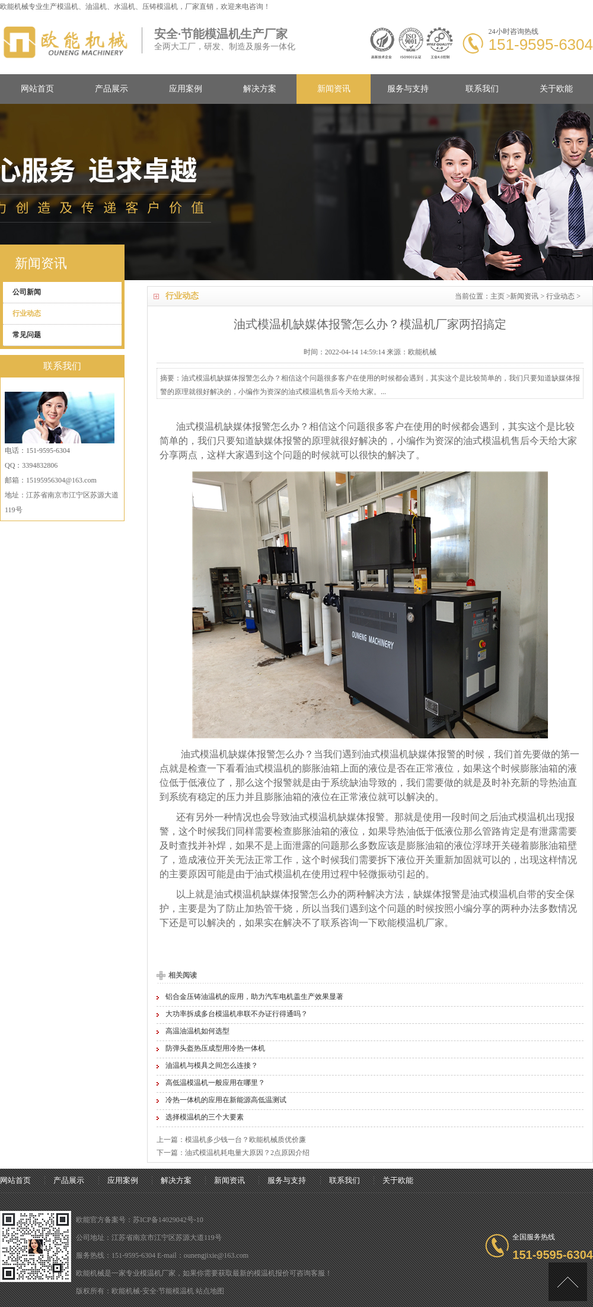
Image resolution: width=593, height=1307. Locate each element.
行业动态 (560, 296)
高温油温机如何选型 (197, 1031)
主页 (497, 296)
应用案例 (185, 88)
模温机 (67, 6)
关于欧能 (556, 88)
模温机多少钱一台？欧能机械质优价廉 (245, 1139)
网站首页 (37, 88)
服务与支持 (408, 88)
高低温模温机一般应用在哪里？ (215, 1082)
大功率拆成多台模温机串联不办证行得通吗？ (236, 1014)
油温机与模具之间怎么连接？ (211, 1065)
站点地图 (210, 1291)
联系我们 (482, 88)
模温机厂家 (420, 923)
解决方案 (259, 88)
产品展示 (111, 88)
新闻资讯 (333, 88)
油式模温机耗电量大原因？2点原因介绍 (247, 1153)
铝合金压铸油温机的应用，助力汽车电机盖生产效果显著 (254, 996)
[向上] (568, 1281)
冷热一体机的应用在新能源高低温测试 (225, 1100)
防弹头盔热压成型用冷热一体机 (215, 1048)
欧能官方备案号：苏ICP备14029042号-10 (139, 1220)
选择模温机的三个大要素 (204, 1117)
